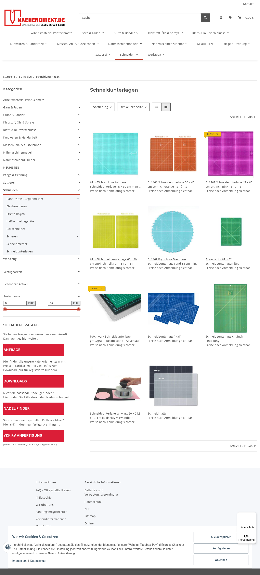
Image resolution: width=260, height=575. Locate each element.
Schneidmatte (157, 413)
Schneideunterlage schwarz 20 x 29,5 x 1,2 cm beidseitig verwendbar (115, 415)
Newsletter (43, 526)
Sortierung (100, 107)
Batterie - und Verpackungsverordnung (101, 492)
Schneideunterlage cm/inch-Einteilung (225, 339)
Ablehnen (218, 560)
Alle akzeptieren (218, 539)
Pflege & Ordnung (15, 175)
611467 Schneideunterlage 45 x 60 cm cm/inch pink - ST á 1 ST (229, 184)
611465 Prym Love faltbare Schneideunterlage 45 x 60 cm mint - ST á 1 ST (115, 184)
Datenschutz (41, 562)
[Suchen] (140, 17)
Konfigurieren (218, 550)
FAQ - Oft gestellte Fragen (53, 490)
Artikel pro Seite (131, 107)
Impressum (22, 562)
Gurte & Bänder (14, 115)
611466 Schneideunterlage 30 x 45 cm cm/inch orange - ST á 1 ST (171, 184)
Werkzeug (10, 259)
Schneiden (10, 190)
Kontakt (248, 4)
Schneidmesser (16, 244)
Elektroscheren (16, 206)
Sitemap (90, 516)
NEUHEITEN (11, 167)
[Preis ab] (15, 303)
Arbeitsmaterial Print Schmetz (23, 100)
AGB (87, 509)
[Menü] (253, 514)
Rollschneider (15, 229)
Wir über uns (45, 505)
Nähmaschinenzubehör (19, 160)
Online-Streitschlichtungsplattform (103, 525)
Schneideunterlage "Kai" (164, 336)
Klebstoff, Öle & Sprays (18, 122)
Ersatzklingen (15, 214)
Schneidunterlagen (19, 251)
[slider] (5, 310)
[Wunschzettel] (230, 18)
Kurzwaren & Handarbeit (20, 137)
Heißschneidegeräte (20, 221)
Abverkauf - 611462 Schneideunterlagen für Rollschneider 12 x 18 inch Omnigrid (230, 261)
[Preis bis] (60, 303)
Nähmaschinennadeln (18, 152)
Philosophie (44, 497)
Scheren (12, 236)
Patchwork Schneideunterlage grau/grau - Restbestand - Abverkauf (115, 339)
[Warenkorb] (246, 18)
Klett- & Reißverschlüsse (19, 130)
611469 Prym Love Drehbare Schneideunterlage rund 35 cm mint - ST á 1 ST (173, 261)
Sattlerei (9, 182)
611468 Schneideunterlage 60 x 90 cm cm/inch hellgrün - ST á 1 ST (113, 261)
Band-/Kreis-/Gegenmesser (24, 199)
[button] (221, 18)
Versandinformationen (51, 519)
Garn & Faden (12, 107)
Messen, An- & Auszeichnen (22, 145)
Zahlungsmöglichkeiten (51, 512)
